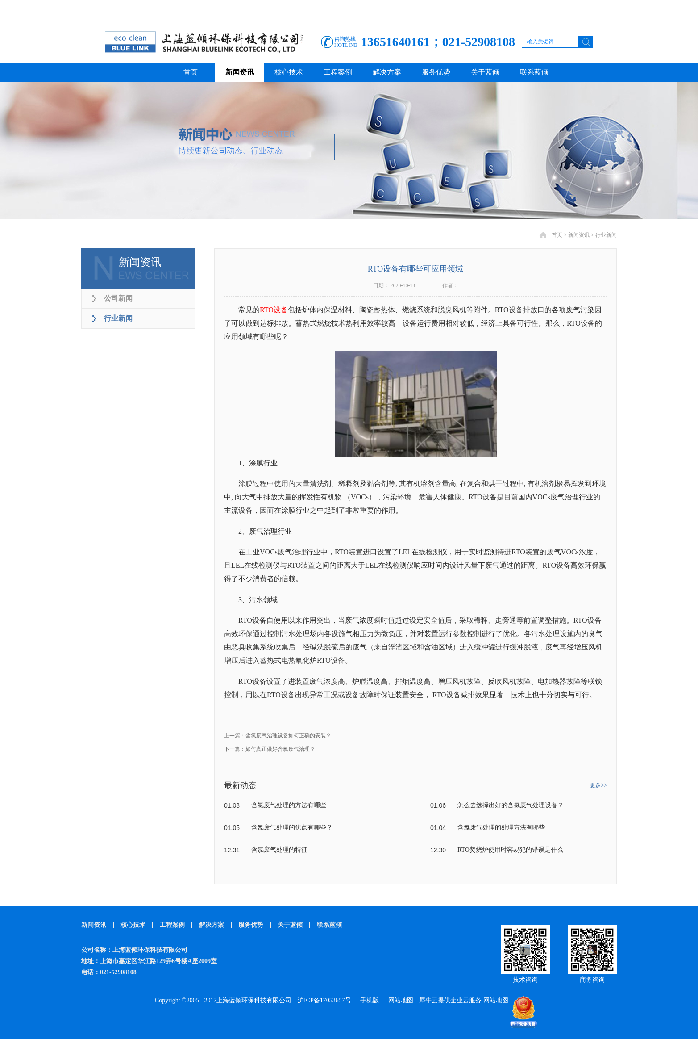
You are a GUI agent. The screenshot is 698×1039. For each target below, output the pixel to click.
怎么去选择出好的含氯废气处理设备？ (510, 805)
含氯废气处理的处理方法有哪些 (501, 827)
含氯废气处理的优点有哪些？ (291, 827)
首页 (190, 72)
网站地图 (399, 1000)
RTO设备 (274, 310)
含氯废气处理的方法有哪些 (288, 805)
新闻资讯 (579, 235)
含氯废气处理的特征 (279, 849)
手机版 (368, 1000)
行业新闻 (606, 235)
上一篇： (277, 736)
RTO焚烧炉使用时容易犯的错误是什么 (510, 849)
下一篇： (269, 749)
